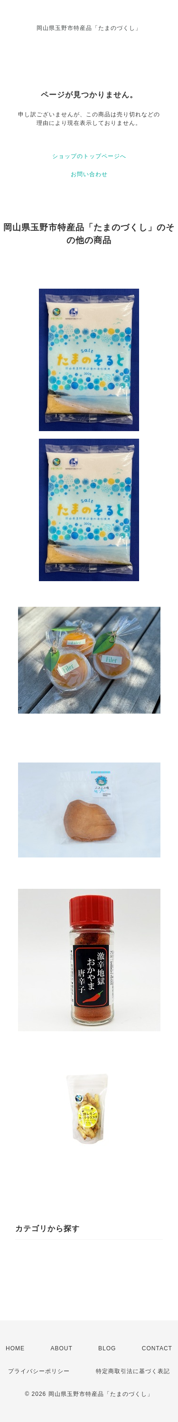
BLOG (107, 1348)
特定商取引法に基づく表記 (133, 1371)
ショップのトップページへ (89, 156)
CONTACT (157, 1348)
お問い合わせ (89, 174)
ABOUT (61, 1348)
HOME (15, 1348)
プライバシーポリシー (39, 1371)
